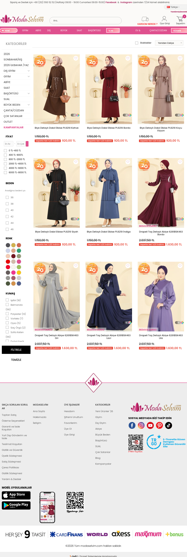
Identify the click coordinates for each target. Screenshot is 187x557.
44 (10, 223)
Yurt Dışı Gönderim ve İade (14, 437)
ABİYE (38, 30)
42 (9, 216)
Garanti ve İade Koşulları (11, 428)
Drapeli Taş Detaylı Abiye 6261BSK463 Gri (57, 337)
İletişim (37, 423)
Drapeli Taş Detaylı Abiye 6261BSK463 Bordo (161, 233)
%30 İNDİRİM (112, 31)
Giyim (98, 417)
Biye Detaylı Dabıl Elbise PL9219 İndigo (109, 231)
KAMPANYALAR (13, 127)
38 (10, 204)
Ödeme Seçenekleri (13, 420)
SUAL (126, 31)
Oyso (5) (13, 323)
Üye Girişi (69, 434)
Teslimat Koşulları (12, 444)
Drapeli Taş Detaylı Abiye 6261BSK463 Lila (161, 337)
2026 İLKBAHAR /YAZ (16, 65)
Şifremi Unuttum (73, 417)
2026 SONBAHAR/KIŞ (13, 56)
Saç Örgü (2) (16, 327)
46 (10, 229)
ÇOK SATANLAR (13, 116)
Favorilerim (70, 423)
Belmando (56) (14, 307)
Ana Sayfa (39, 411)
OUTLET (8, 122)
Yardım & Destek (11, 479)
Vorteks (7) (14, 318)
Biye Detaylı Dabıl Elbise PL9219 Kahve (57, 128)
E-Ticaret (82, 544)
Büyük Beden (102, 434)
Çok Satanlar (102, 452)
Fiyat (9, 136)
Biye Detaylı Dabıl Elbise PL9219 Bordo (109, 128)
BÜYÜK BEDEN (63, 31)
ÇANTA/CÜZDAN (158, 30)
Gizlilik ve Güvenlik (12, 450)
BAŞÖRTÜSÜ (94, 30)
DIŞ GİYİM (50, 31)
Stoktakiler (143, 43)
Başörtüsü (101, 440)
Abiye (98, 429)
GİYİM (25, 30)
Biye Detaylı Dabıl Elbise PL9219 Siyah (56, 231)
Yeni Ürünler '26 (104, 411)
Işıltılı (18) (13, 300)
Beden (10, 183)
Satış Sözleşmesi (11, 461)
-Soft (73, 544)
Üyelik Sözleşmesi (12, 456)
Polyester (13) (16, 314)
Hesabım (69, 411)
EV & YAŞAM (139, 31)
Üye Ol (68, 429)
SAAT (79, 30)
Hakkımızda (39, 417)
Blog (97, 458)
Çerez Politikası (10, 467)
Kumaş (10, 293)
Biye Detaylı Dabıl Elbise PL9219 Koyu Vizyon (161, 129)
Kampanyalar (103, 464)
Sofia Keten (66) (15, 334)
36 (10, 197)
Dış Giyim (100, 423)
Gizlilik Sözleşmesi (12, 473)
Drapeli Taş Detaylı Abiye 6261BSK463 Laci (109, 337)
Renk (9, 238)
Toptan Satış (9, 415)
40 (10, 210)
